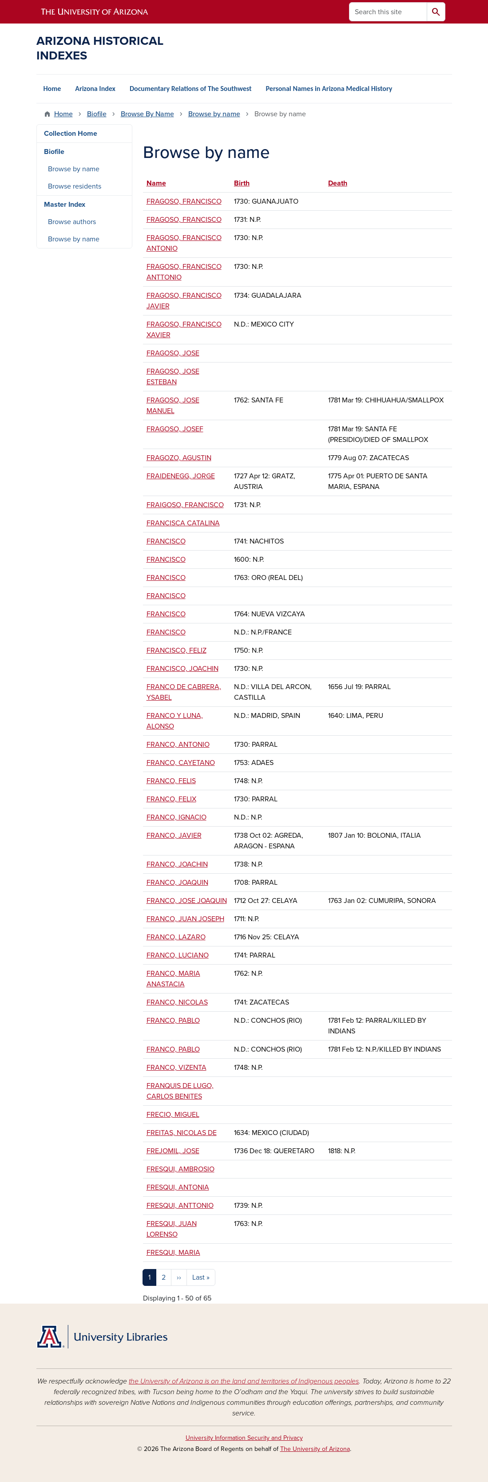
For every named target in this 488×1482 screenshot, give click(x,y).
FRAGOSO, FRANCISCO (184, 201)
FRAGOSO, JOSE (173, 353)
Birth (242, 183)
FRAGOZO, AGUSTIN (179, 457)
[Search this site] (388, 11)
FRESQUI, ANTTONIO (180, 1205)
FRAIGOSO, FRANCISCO (185, 505)
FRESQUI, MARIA (173, 1252)
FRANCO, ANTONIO (178, 744)
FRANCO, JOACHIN (177, 864)
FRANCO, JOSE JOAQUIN (187, 900)
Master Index (64, 204)
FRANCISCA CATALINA (183, 523)
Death (337, 183)
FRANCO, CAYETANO (181, 762)
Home (52, 88)
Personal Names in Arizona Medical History (329, 88)
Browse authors (72, 221)
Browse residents (74, 186)
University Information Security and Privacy (244, 1438)
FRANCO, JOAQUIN (177, 882)
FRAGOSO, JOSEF (175, 429)
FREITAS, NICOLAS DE (182, 1132)
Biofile (97, 114)
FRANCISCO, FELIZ (176, 650)
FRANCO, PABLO (173, 1020)
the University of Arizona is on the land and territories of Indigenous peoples (244, 1381)
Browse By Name (147, 114)
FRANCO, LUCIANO (178, 955)
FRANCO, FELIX (171, 799)
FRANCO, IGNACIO (176, 817)
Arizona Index (95, 88)
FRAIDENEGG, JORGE (181, 476)
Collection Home (70, 133)
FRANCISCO (166, 541)
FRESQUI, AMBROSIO (180, 1169)
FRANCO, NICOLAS (177, 1002)
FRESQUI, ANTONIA (178, 1187)
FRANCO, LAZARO (176, 937)
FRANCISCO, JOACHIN (182, 668)
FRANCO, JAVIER (174, 835)
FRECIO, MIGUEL (173, 1114)
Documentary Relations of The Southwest (191, 88)
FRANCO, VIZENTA (176, 1067)
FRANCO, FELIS (171, 780)
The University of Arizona (315, 1449)
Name (161, 183)
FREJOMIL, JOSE (173, 1151)
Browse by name (214, 114)
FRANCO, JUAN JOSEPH (185, 918)
